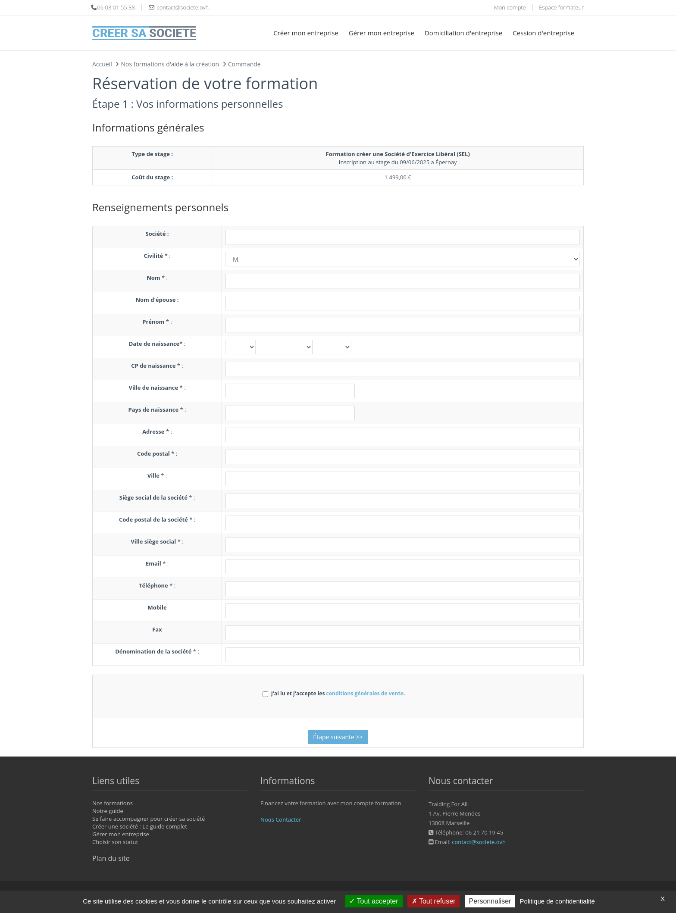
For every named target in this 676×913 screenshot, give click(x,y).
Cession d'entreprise (543, 32)
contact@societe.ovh (479, 842)
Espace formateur (561, 7)
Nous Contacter (280, 819)
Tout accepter (373, 901)
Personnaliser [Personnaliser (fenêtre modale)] (490, 901)
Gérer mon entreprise (381, 32)
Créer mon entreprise (305, 32)
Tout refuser (434, 901)
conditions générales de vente (364, 693)
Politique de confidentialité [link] (557, 901)
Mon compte (510, 7)
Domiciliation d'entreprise (463, 32)
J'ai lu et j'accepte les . (334, 693)
